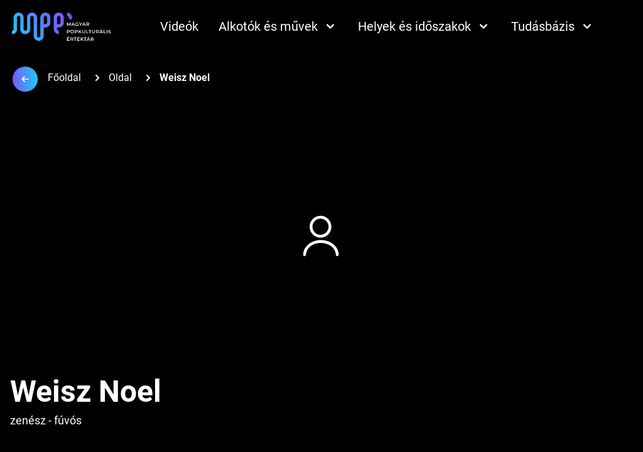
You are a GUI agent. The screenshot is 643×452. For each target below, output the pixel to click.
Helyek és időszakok (424, 26)
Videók (179, 26)
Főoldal (64, 77)
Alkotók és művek (278, 26)
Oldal (120, 77)
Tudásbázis (553, 26)
